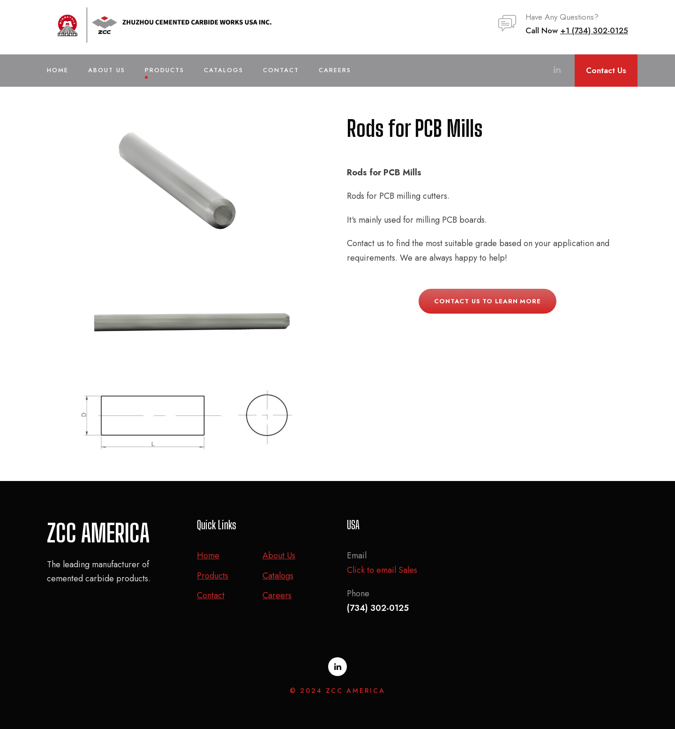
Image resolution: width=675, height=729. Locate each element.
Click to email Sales (382, 570)
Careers (335, 70)
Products (164, 70)
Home (57, 70)
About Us (106, 70)
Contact (281, 70)
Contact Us (606, 70)
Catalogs (223, 70)
